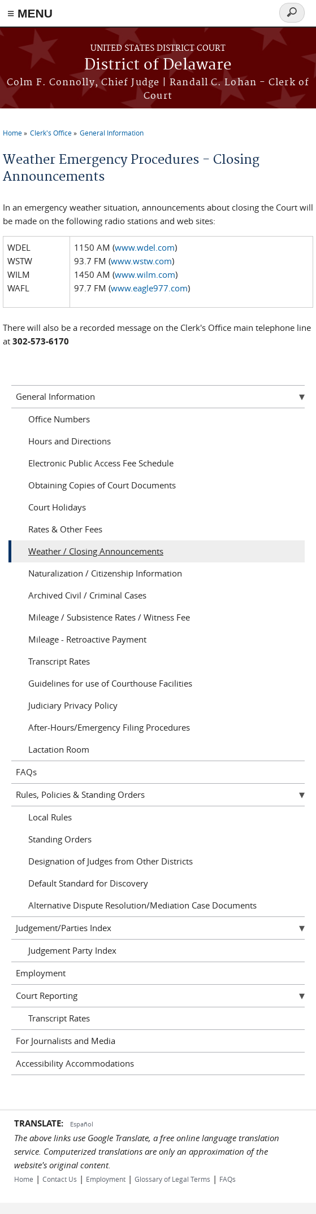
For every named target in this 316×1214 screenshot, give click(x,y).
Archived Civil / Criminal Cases (87, 595)
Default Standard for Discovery (88, 883)
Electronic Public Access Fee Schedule (101, 463)
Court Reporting (46, 995)
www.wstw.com (141, 261)
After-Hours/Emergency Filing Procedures (109, 727)
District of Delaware (158, 65)
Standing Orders (60, 839)
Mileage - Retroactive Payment (87, 639)
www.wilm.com (145, 274)
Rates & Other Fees (65, 529)
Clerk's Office (51, 132)
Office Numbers (59, 419)
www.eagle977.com (149, 288)
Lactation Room (58, 749)
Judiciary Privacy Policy (73, 705)
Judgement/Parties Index (63, 927)
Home (12, 132)
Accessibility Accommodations (75, 1063)
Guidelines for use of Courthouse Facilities (110, 683)
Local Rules (50, 817)
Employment (41, 973)
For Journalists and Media (65, 1040)
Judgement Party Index (72, 950)
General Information (112, 132)
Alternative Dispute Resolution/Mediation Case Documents (142, 905)
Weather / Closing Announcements (95, 551)
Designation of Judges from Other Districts (110, 861)
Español (81, 1124)
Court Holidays (57, 507)
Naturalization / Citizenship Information (105, 573)
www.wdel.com (145, 247)
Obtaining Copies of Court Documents (102, 485)
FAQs (26, 772)
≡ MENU (30, 13)
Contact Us (59, 1179)
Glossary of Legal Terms (172, 1179)
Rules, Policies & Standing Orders (80, 794)
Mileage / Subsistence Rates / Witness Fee (109, 617)
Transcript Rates (59, 661)
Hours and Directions (69, 441)
